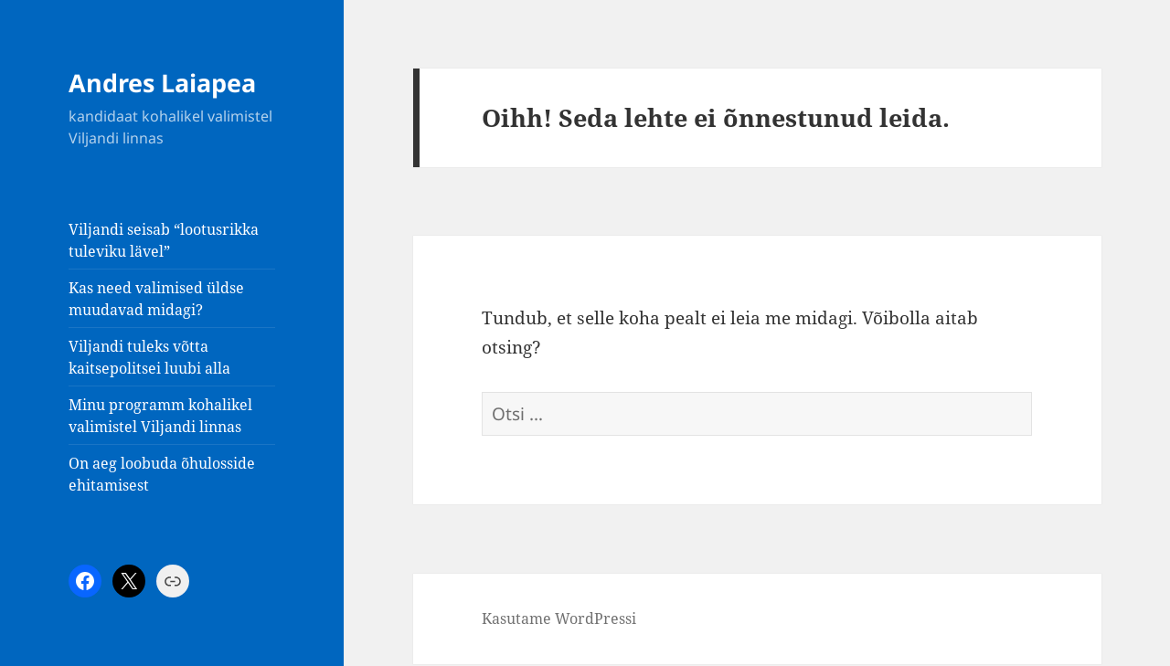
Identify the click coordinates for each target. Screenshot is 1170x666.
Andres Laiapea (162, 83)
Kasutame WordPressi (559, 618)
